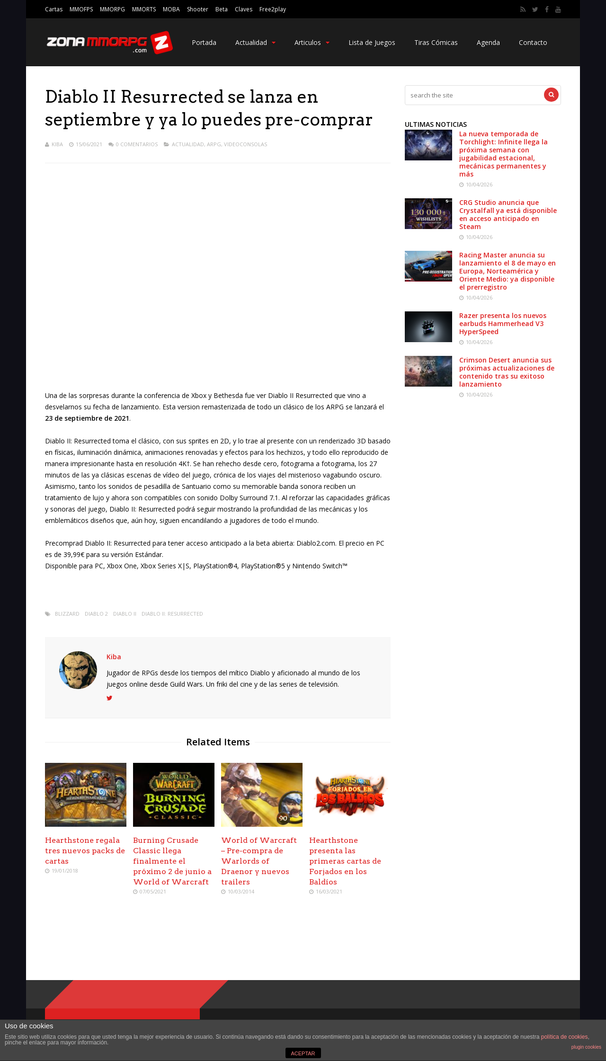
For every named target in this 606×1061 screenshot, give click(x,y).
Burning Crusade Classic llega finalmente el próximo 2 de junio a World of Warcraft (172, 861)
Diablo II (124, 613)
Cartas (53, 9)
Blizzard (67, 613)
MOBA (171, 9)
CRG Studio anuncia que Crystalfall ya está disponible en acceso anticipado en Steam (508, 214)
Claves (243, 9)
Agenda (488, 42)
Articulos (312, 42)
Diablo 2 (96, 613)
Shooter (197, 9)
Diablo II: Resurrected (172, 613)
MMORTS (144, 9)
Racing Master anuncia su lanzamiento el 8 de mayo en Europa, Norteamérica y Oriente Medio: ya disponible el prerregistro (507, 271)
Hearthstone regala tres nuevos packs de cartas (85, 851)
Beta (221, 9)
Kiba (57, 144)
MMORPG (112, 9)
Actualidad (255, 42)
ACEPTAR (303, 1053)
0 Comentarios (137, 144)
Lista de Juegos (371, 42)
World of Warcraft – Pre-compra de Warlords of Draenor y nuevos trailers (259, 861)
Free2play (272, 9)
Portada (204, 42)
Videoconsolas (245, 144)
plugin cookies (586, 1047)
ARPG (214, 144)
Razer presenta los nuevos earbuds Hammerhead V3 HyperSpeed (502, 323)
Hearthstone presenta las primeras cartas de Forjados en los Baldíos (345, 861)
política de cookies (564, 1037)
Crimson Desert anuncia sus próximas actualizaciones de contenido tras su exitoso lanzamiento (506, 372)
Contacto (533, 42)
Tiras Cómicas (436, 42)
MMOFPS (81, 9)
